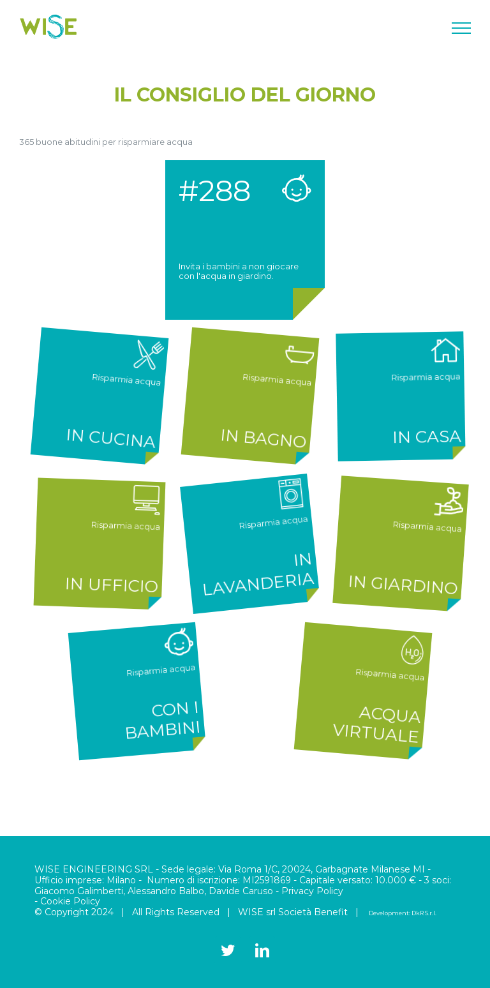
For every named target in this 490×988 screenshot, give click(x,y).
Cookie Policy (70, 901)
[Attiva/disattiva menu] (461, 28)
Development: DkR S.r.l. (402, 913)
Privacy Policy (312, 891)
